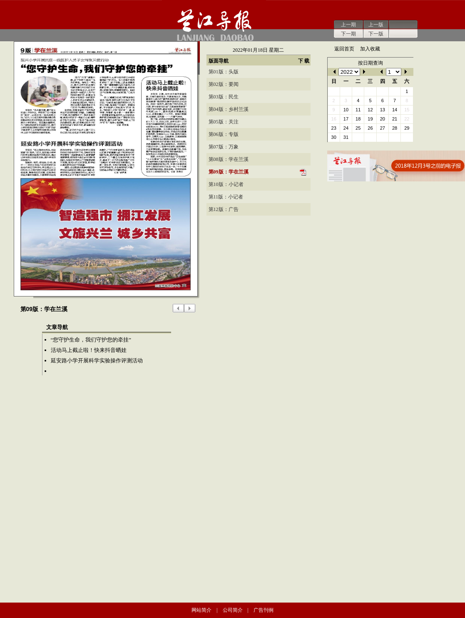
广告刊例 (264, 610)
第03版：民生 (224, 97)
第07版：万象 (224, 147)
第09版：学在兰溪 (229, 172)
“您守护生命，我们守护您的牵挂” (91, 340)
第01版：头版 (224, 72)
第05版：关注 (224, 122)
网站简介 (201, 610)
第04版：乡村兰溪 (229, 109)
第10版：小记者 (226, 184)
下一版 (375, 34)
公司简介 (233, 610)
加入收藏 (370, 49)
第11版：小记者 (226, 197)
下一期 (348, 34)
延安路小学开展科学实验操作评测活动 (97, 360)
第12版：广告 (224, 209)
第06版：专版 (224, 134)
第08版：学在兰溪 (229, 159)
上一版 (375, 25)
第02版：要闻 (224, 84)
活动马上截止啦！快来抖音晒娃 (89, 350)
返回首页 (344, 49)
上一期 (348, 25)
